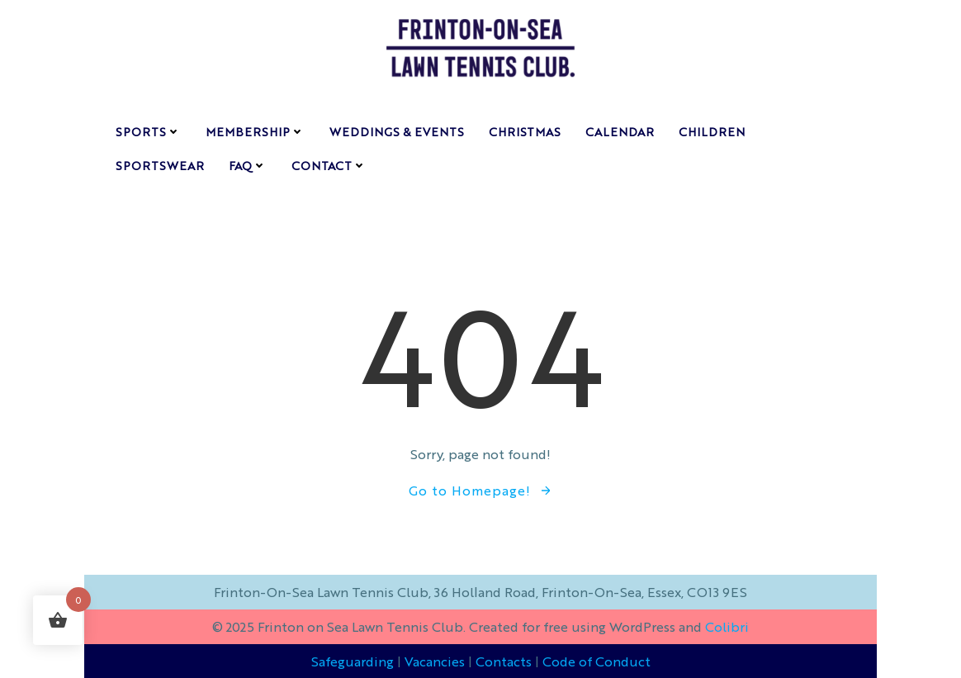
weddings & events (396, 131)
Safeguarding (352, 661)
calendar (619, 131)
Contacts (504, 661)
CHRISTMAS (525, 131)
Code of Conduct (596, 661)
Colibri (727, 626)
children (712, 131)
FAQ (248, 165)
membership (255, 131)
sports (148, 131)
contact (329, 165)
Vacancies (435, 661)
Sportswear (160, 165)
